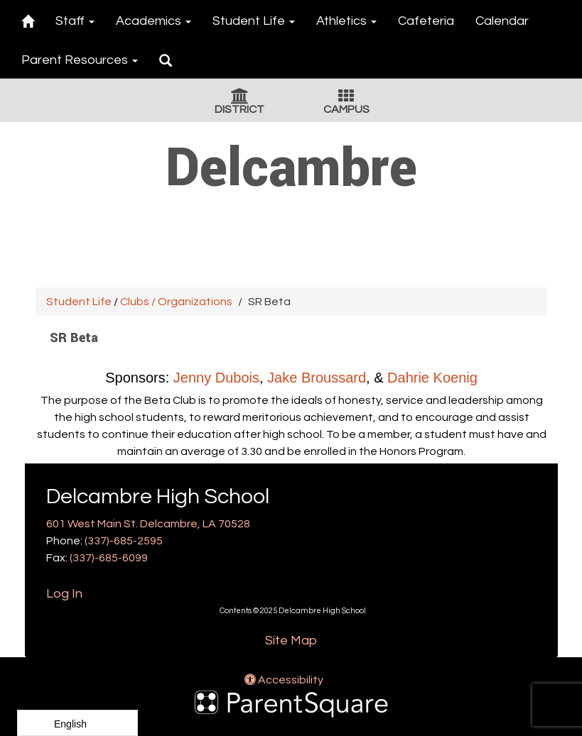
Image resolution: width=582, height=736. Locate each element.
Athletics (346, 21)
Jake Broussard (316, 377)
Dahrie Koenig (432, 377)
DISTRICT (239, 109)
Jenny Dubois (216, 377)
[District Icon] (240, 98)
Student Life (253, 21)
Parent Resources (79, 60)
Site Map (291, 640)
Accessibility (283, 680)
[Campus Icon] (346, 98)
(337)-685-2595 (124, 540)
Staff (75, 21)
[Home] (28, 19)
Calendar (502, 21)
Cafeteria (426, 21)
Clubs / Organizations (176, 301)
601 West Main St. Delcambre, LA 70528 (148, 523)
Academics (153, 21)
